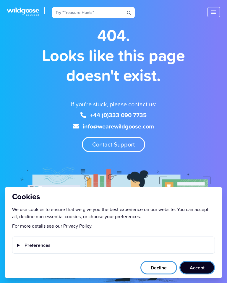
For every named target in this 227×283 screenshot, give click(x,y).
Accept (197, 267)
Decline (159, 267)
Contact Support (113, 144)
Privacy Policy (77, 226)
